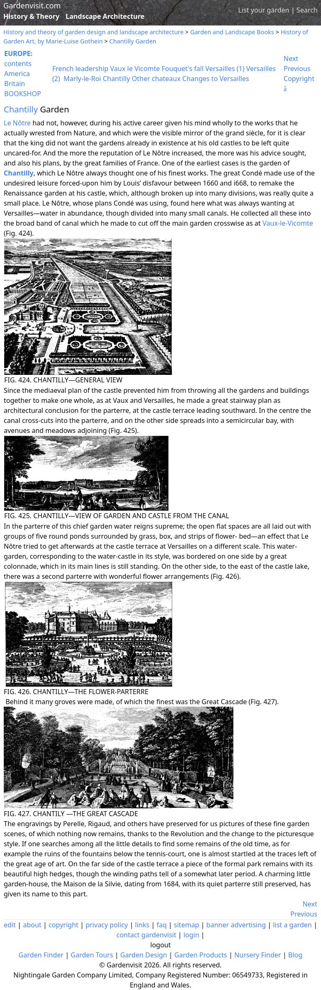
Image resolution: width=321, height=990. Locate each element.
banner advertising (236, 924)
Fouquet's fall (183, 68)
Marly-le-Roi (82, 78)
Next (291, 58)
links (142, 924)
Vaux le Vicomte (135, 68)
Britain (14, 83)
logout (160, 944)
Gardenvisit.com (32, 5)
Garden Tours (92, 954)
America (17, 73)
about (32, 924)
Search (307, 10)
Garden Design (143, 954)
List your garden (263, 10)
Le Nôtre (17, 122)
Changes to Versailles (215, 78)
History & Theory (31, 16)
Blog (295, 954)
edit (10, 924)
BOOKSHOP (22, 93)
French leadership (80, 68)
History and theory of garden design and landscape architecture (93, 32)
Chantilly (116, 78)
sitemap (186, 924)
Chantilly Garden (133, 41)
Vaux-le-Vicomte (287, 223)
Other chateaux (156, 78)
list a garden (292, 924)
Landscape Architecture (105, 16)
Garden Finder (41, 954)
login (191, 934)
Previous (297, 68)
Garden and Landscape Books (232, 32)
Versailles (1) (225, 68)
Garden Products (200, 954)
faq (162, 924)
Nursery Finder (257, 954)
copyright (63, 924)
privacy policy (107, 924)
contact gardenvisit (146, 934)
